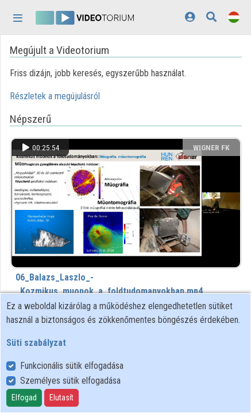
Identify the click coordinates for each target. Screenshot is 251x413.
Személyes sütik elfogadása (70, 380)
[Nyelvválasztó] (234, 17)
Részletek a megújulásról (55, 96)
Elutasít (61, 397)
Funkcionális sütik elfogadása (71, 365)
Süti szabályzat (36, 342)
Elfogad (24, 397)
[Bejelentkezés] (190, 17)
